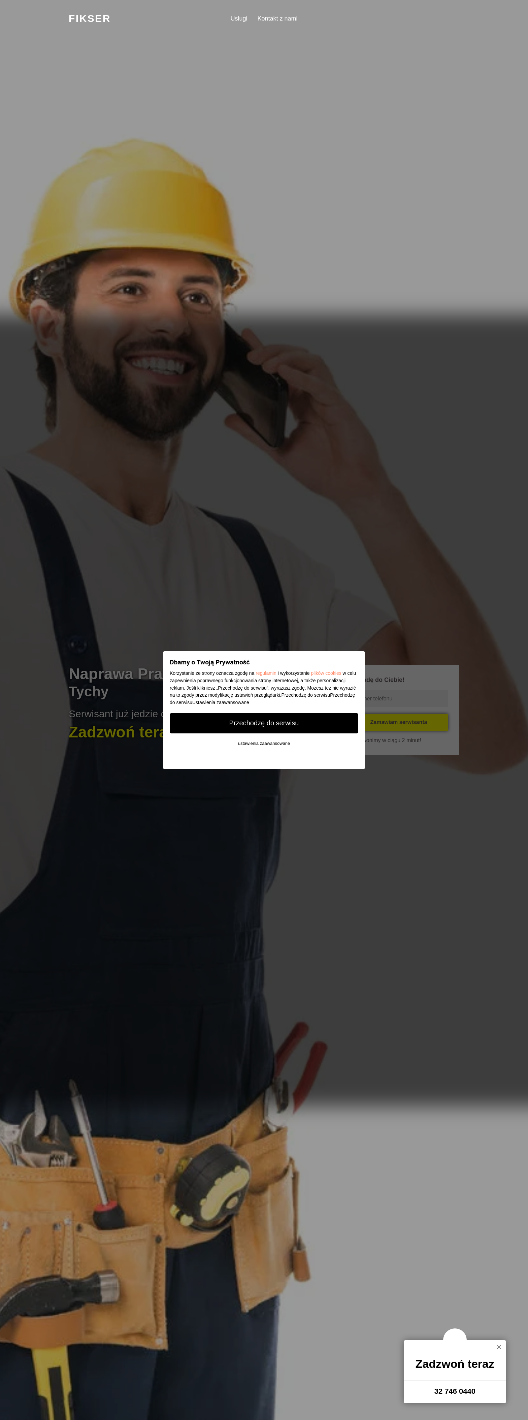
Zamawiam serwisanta (398, 722)
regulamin (266, 673)
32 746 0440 (454, 1391)
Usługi (238, 18)
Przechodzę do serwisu (264, 723)
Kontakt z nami (277, 18)
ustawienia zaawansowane (264, 743)
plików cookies (326, 673)
